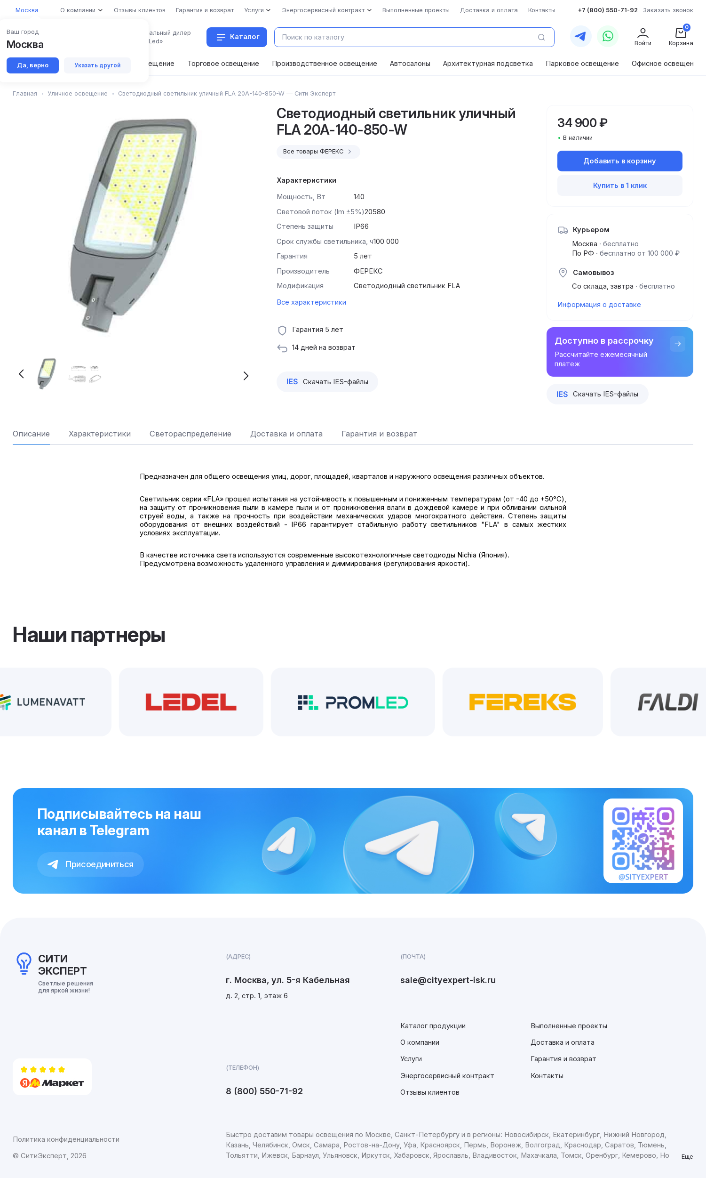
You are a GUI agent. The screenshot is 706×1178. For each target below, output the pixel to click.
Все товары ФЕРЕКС (318, 151)
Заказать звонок (668, 10)
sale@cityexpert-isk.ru (448, 980)
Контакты (547, 1076)
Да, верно (32, 65)
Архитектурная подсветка (488, 63)
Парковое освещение (582, 63)
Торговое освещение (223, 63)
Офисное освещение (667, 63)
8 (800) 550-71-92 (264, 1091)
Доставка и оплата (563, 1042)
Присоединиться (91, 864)
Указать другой (97, 65)
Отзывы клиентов (430, 1092)
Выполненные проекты (569, 1026)
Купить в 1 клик (620, 185)
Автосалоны (410, 63)
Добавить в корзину (619, 161)
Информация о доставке (599, 304)
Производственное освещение (324, 63)
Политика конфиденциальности (66, 1139)
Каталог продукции (433, 1026)
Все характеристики (311, 302)
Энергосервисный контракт (447, 1076)
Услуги (411, 1059)
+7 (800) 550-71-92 (608, 10)
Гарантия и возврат (563, 1059)
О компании (419, 1042)
